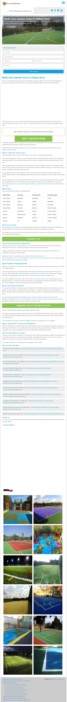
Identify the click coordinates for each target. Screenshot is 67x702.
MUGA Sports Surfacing (9, 682)
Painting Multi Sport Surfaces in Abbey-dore (16, 693)
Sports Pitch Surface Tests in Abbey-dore (14, 698)
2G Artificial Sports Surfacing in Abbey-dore (16, 686)
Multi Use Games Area (58, 679)
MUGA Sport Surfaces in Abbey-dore (13, 679)
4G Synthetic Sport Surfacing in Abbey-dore (16, 689)
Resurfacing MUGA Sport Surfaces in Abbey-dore (16, 700)
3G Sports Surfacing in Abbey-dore (13, 688)
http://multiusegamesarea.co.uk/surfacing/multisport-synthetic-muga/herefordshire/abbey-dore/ (27, 184)
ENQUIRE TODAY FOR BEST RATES (33, 305)
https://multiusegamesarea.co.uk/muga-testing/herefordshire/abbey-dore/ (44, 414)
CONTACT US (33, 239)
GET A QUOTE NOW (33, 138)
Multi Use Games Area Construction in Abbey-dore (16, 681)
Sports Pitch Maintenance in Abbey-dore (14, 696)
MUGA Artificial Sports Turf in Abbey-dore (15, 695)
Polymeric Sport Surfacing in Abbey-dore (15, 684)
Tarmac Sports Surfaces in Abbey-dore (14, 691)
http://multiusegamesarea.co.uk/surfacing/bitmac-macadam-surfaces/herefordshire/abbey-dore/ (27, 258)
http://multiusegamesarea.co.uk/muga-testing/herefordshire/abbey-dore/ (34, 275)
